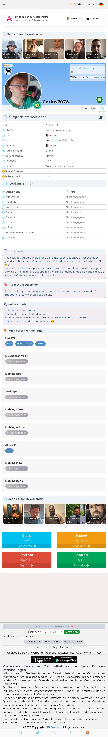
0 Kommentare (95, 77)
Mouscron (55, 140)
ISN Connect (54, 727)
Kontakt (89, 652)
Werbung (37, 652)
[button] (3, 4)
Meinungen (67, 647)
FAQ (98, 652)
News (37, 647)
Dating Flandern (52, 641)
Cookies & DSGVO (18, 652)
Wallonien (68, 140)
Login (90, 4)
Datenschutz (66, 652)
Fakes (46, 647)
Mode (75, 4)
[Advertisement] (54, 18)
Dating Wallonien (73, 641)
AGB (79, 652)
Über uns (50, 652)
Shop (55, 647)
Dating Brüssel (33, 641)
